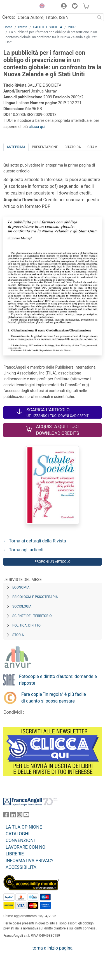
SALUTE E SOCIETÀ (47, 27)
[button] (40, 7)
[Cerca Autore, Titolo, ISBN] (55, 17)
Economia (20, 587)
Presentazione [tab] (45, 147)
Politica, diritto (26, 625)
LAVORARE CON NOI (26, 847)
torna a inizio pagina (52, 948)
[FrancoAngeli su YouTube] (26, 816)
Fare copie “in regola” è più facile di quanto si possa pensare (53, 698)
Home (7, 27)
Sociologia (21, 606)
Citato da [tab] (72, 147)
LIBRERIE (15, 854)
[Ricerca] (99, 17)
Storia (18, 635)
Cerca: (8, 17)
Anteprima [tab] (16, 147)
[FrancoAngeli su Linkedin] (13, 816)
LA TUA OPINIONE (24, 827)
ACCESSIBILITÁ (21, 867)
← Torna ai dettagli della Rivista (34, 541)
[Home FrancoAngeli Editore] (18, 6)
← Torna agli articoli (23, 549)
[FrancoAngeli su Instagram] (19, 816)
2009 (72, 27)
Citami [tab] (92, 147)
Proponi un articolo (52, 562)
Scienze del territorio (32, 616)
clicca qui (37, 126)
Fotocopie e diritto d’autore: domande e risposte (58, 680)
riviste (22, 27)
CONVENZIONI (20, 840)
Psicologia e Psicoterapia (35, 597)
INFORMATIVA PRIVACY (29, 860)
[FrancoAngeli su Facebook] (6, 816)
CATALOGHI (17, 833)
